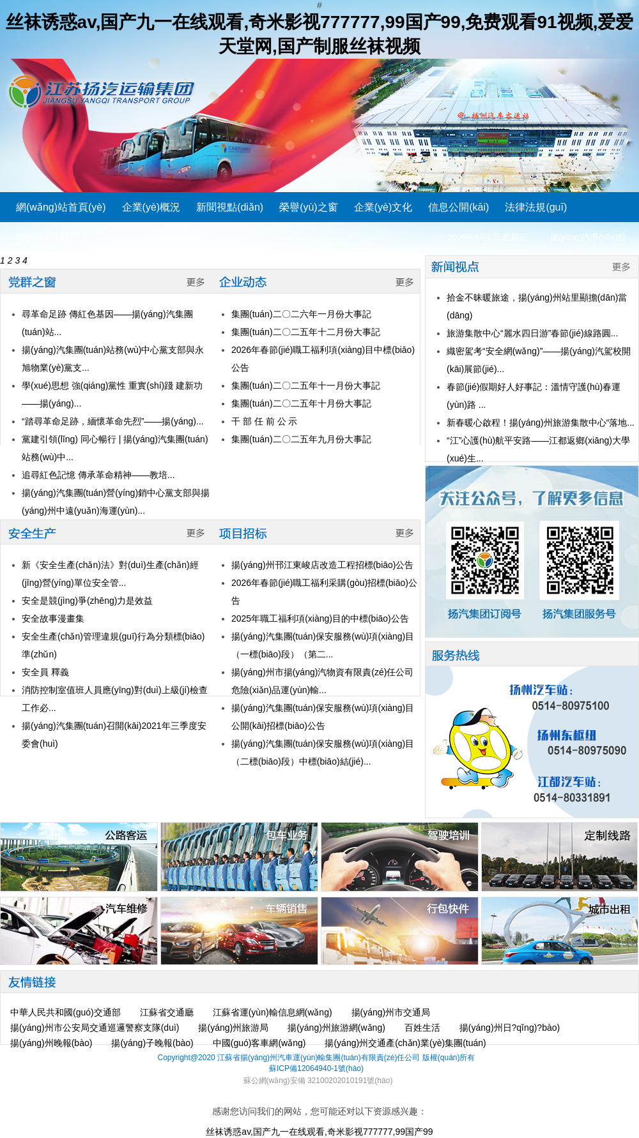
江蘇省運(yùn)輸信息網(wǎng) (272, 1012)
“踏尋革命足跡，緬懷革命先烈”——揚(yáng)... (113, 421)
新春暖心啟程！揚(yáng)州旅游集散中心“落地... (541, 422)
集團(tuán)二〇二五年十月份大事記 (301, 403)
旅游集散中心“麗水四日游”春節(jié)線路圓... (532, 333)
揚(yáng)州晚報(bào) (51, 1043)
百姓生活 (422, 1027)
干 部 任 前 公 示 (264, 421)
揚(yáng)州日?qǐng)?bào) (509, 1027)
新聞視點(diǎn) (229, 207)
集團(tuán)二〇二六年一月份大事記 (301, 314)
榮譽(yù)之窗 (308, 207)
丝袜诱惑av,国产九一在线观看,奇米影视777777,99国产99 (319, 1132)
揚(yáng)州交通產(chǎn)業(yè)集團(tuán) (405, 1043)
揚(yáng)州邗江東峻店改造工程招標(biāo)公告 (322, 565)
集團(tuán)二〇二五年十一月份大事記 (305, 385)
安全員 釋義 (45, 672)
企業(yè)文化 (383, 207)
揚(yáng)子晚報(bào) (152, 1043)
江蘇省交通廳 (167, 1012)
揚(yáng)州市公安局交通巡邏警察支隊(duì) (94, 1027)
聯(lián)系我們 (48, 237)
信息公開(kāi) (458, 207)
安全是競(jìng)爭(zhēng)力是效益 (87, 600)
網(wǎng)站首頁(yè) (61, 207)
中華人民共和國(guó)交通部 (65, 1012)
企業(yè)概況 (151, 207)
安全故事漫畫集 (53, 618)
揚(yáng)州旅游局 (233, 1027)
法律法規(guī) (536, 207)
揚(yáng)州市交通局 (391, 1012)
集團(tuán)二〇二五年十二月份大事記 (305, 332)
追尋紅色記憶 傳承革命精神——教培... (98, 475)
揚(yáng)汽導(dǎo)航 (588, 237)
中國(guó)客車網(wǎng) (259, 1043)
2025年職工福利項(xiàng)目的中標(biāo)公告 (320, 618)
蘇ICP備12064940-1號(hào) (316, 1068)
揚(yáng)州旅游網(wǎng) (336, 1027)
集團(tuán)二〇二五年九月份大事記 (301, 439)
